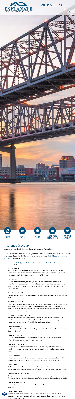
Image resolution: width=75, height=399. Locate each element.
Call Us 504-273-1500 (55, 5)
